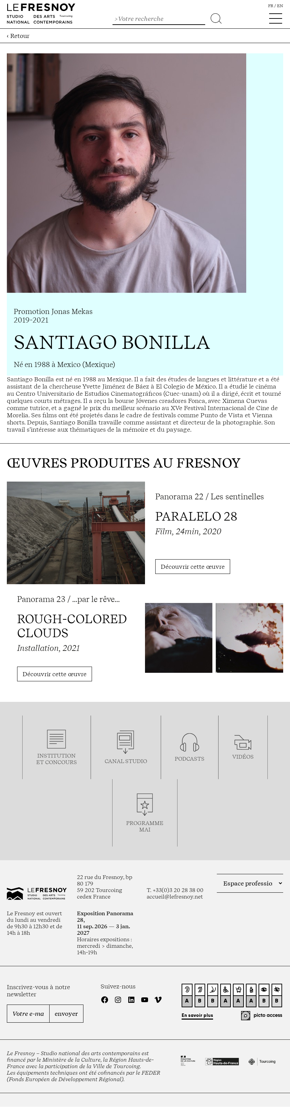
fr (270, 5)
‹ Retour (18, 35)
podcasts (190, 759)
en (280, 5)
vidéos (243, 756)
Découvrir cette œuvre (193, 566)
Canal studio (126, 761)
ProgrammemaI (144, 826)
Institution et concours (56, 758)
